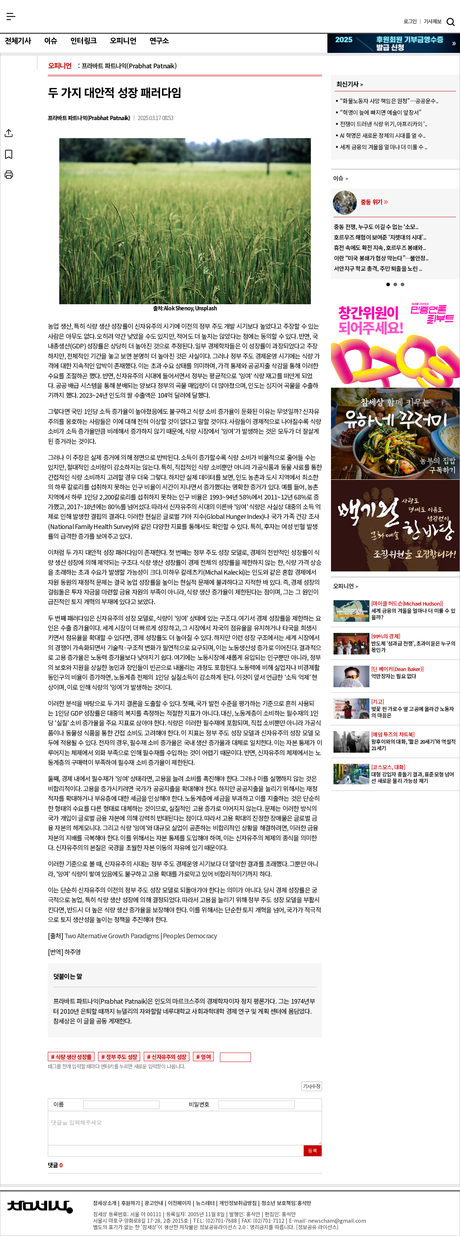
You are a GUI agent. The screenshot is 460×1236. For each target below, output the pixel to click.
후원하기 (130, 1203)
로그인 (410, 21)
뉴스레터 (205, 1203)
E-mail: (298, 1220)
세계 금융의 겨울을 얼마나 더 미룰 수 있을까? (415, 610)
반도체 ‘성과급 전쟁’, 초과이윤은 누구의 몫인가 (415, 643)
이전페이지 (179, 1203)
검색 (450, 22)
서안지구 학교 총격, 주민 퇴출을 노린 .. (378, 268)
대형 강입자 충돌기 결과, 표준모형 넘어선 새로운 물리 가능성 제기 (415, 774)
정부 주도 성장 (121, 1057)
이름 (59, 1104)
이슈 (50, 41)
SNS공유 (26, 133)
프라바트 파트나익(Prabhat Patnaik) (129, 65)
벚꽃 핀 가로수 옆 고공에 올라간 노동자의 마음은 (415, 708)
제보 (432, 21)
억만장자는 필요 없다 (415, 673)
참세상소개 (104, 1203)
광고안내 (153, 1203)
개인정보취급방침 (238, 1203)
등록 (312, 1150)
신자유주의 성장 (169, 1057)
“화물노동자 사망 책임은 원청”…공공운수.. (389, 100)
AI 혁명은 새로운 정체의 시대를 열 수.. (382, 135)
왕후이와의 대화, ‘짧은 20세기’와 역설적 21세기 (415, 741)
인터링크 (83, 41)
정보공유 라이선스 (317, 1227)
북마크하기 (26, 154)
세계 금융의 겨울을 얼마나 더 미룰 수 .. (383, 146)
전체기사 (18, 41)
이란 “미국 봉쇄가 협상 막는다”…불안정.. (381, 258)
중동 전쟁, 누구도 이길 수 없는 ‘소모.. (376, 226)
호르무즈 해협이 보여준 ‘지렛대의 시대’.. (380, 237)
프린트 (26, 174)
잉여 (205, 1057)
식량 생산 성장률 (73, 1057)
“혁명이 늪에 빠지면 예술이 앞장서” (380, 112)
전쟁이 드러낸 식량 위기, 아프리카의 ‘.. (383, 123)
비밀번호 (199, 1104)
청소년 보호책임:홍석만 (286, 1203)
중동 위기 (371, 202)
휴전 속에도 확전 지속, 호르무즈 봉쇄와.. (380, 247)
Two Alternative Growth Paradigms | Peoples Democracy (140, 935)
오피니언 (123, 41)
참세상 (230, 18)
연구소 (159, 41)
